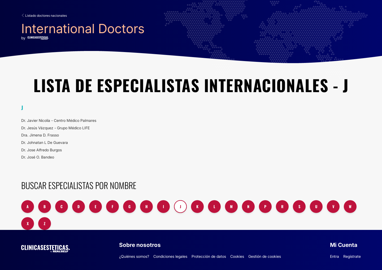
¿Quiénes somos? (134, 256)
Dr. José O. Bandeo (37, 157)
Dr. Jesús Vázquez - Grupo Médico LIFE (55, 128)
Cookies (237, 256)
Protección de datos (209, 256)
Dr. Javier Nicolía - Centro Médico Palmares (58, 120)
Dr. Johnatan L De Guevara (44, 142)
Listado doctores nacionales (44, 16)
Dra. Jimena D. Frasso (40, 135)
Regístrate (352, 256)
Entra (334, 256)
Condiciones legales (170, 256)
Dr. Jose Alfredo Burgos (41, 150)
